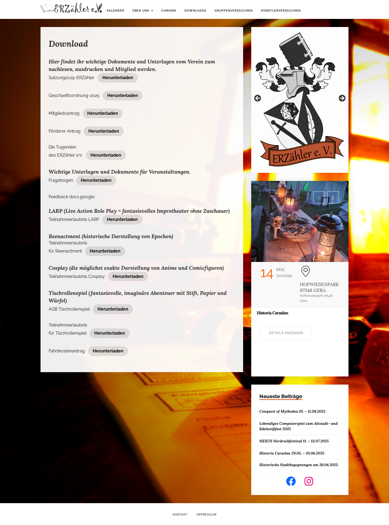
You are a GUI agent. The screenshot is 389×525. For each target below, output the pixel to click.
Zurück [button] (258, 99)
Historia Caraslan (272, 312)
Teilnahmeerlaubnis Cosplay (77, 276)
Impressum (206, 514)
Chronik (168, 10)
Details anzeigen (286, 333)
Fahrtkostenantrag (67, 351)
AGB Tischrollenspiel (69, 309)
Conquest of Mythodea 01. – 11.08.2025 (292, 411)
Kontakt (180, 514)
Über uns (142, 10)
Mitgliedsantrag (64, 113)
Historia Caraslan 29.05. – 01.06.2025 (291, 453)
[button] (319, 197)
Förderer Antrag (65, 131)
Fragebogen (61, 180)
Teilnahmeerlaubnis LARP (74, 219)
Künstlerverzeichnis (281, 10)
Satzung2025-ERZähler (72, 77)
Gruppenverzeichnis (233, 10)
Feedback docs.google (71, 196)
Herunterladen (117, 77)
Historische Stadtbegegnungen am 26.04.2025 (298, 464)
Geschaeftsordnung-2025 (74, 95)
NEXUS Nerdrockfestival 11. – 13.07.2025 (294, 441)
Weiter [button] (342, 99)
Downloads (195, 10)
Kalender (115, 10)
